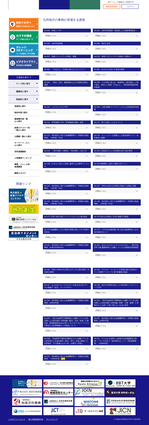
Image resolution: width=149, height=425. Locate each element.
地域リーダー (57, 30)
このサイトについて (16, 419)
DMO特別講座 (57, 43)
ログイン (131, 6)
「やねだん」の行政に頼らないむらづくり (68, 69)
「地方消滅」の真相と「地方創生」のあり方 (69, 151)
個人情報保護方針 (35, 419)
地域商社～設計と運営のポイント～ (114, 164)
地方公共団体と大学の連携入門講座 (114, 217)
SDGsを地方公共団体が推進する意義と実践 (119, 186)
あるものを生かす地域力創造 (113, 69)
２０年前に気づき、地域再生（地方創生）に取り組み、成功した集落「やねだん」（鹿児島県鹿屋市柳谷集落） (116, 84)
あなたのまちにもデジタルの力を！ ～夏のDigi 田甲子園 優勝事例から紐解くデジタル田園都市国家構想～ (116, 247)
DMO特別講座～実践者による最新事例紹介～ (119, 30)
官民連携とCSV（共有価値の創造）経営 (68, 122)
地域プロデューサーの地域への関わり (116, 56)
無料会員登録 (111, 6)
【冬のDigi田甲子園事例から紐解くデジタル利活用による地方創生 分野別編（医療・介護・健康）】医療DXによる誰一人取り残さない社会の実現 (116, 302)
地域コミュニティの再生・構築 (64, 56)
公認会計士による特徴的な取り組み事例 (116, 151)
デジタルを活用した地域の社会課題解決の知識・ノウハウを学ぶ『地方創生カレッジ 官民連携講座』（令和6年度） (115, 340)
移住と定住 (106, 43)
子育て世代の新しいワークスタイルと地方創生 (68, 217)
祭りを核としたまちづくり (112, 122)
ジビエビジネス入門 (59, 107)
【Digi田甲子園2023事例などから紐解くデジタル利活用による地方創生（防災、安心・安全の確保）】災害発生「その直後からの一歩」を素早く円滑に (66, 340)
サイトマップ (52, 419)
